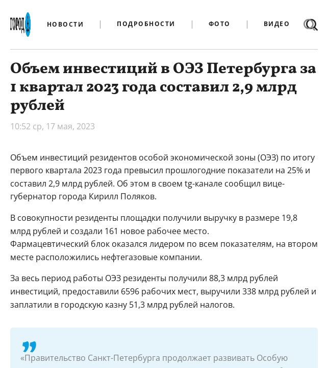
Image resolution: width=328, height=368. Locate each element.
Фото (220, 24)
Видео (277, 24)
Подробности (146, 24)
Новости (65, 24)
